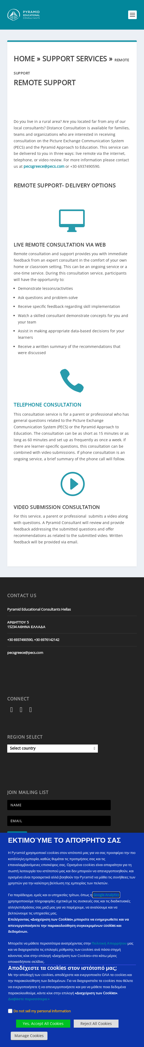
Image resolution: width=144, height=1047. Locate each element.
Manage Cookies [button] (29, 1035)
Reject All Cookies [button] (96, 1023)
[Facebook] (11, 710)
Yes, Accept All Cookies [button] (43, 1023)
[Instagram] (21, 710)
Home (24, 58)
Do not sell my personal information (42, 1011)
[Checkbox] (10, 1011)
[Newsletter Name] (59, 805)
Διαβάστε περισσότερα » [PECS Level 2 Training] (28, 998)
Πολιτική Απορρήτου (109, 943)
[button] (132, 14)
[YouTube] (30, 710)
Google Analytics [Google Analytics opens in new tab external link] (106, 894)
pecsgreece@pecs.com (44, 166)
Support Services (74, 58)
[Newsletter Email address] (59, 821)
